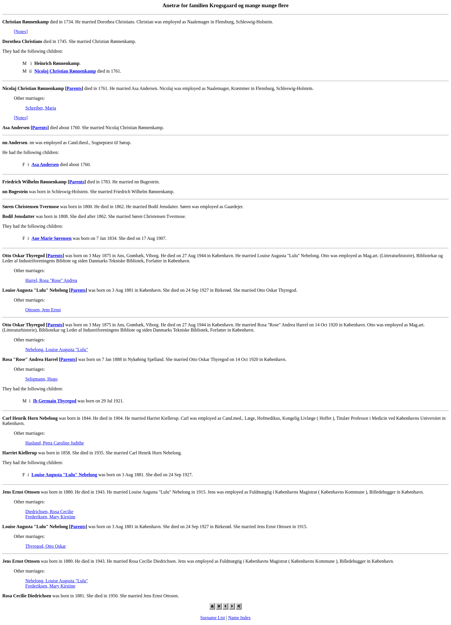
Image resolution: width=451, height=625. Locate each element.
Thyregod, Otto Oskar (45, 546)
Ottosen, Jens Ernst (43, 309)
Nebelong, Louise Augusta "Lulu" (56, 349)
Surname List (212, 617)
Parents (74, 88)
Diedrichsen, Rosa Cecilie (49, 511)
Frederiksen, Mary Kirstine (50, 516)
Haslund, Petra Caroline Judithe (54, 442)
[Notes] (21, 31)
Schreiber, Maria (40, 108)
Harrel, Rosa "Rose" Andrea (51, 280)
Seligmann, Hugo (41, 378)
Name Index (239, 617)
